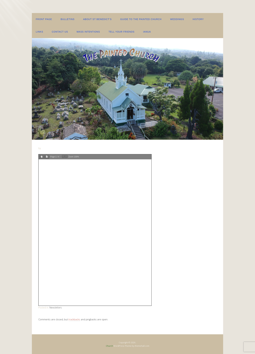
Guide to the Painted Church (141, 19)
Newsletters (55, 307)
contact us (60, 31)
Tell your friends (121, 31)
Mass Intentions (88, 31)
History (198, 19)
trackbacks (74, 319)
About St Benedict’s (97, 19)
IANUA (147, 31)
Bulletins (67, 19)
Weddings (177, 19)
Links (39, 31)
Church (109, 345)
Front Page (44, 19)
